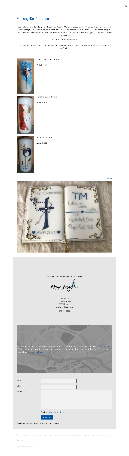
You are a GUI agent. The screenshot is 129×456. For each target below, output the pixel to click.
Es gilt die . (53, 412)
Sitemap (54, 444)
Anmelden (109, 449)
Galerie (109, 178)
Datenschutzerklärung (36, 352)
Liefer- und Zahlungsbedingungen (27, 438)
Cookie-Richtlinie (104, 346)
